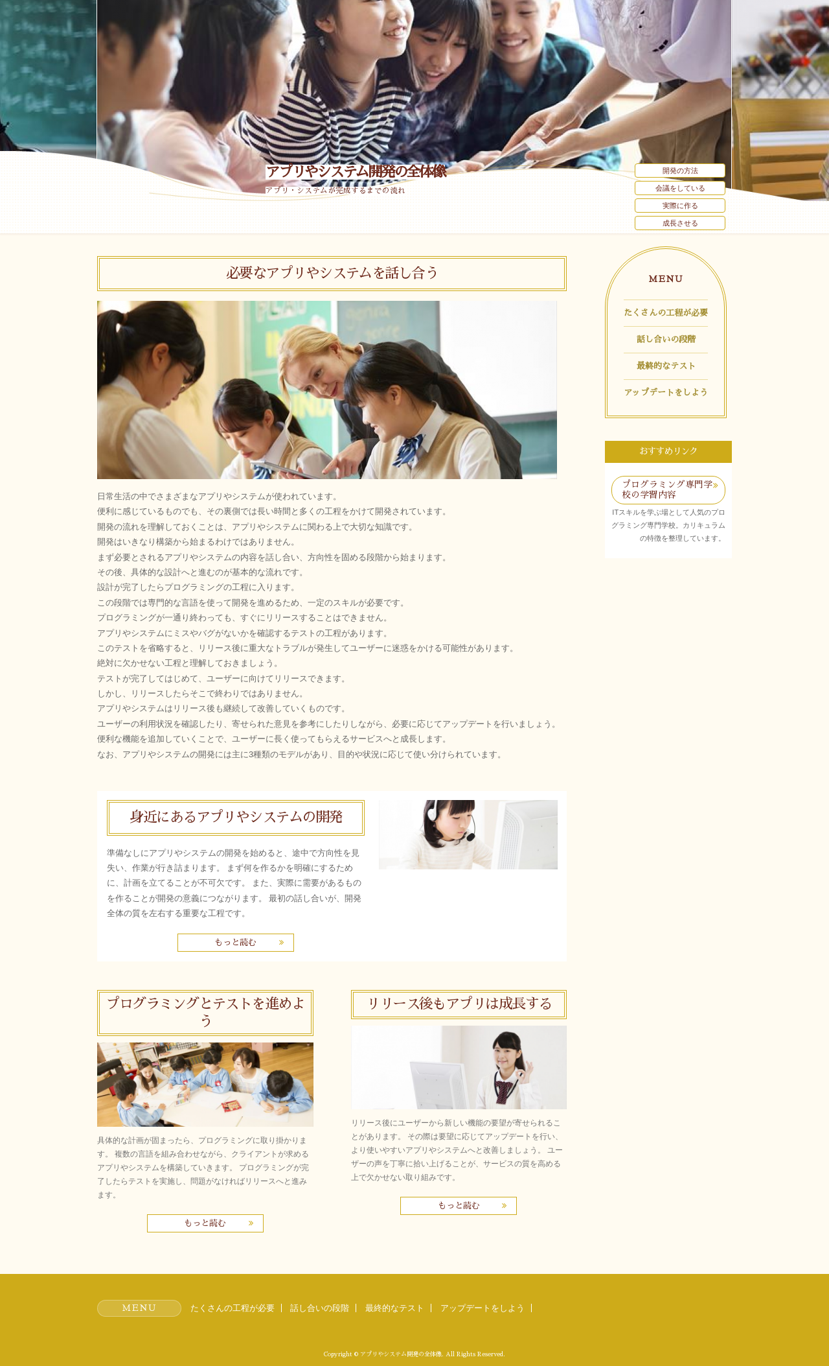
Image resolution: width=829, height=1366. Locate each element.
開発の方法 (680, 170)
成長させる (680, 223)
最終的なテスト (666, 366)
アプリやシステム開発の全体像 (355, 172)
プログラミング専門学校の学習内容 (667, 489)
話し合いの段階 (666, 339)
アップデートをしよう (666, 392)
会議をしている (680, 188)
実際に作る (680, 205)
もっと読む (235, 942)
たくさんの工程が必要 (666, 313)
